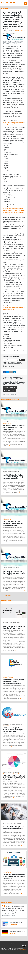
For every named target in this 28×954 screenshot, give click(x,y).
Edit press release (9, 390)
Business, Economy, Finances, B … (15, 622)
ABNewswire (5, 624)
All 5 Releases (6, 595)
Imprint (5, 948)
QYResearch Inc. (6, 725)
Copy (22, 360)
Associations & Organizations (14, 823)
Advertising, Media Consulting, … (15, 724)
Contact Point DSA (5, 949)
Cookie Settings (22, 949)
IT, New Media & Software (19, 30)
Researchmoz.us (6, 824)
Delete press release (10, 387)
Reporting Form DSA (14, 949)
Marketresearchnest (15, 32)
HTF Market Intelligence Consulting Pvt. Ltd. (12, 773)
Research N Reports (7, 872)
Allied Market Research (8, 677)
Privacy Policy (11, 948)
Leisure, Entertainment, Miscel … (15, 871)
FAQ (2, 948)
